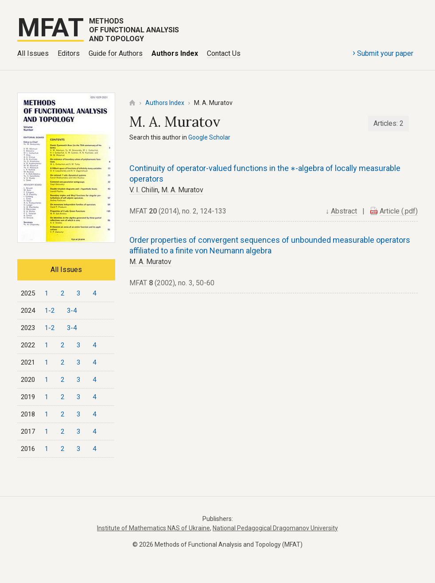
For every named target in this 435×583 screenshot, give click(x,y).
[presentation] (293, 169)
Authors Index (174, 53)
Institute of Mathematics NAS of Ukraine (153, 528)
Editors (69, 53)
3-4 (72, 311)
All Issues (33, 53)
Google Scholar (209, 137)
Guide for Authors (116, 53)
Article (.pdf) (399, 211)
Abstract (344, 211)
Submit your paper (383, 52)
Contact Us (224, 53)
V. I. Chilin (143, 190)
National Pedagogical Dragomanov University (275, 528)
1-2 (49, 311)
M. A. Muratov (182, 190)
